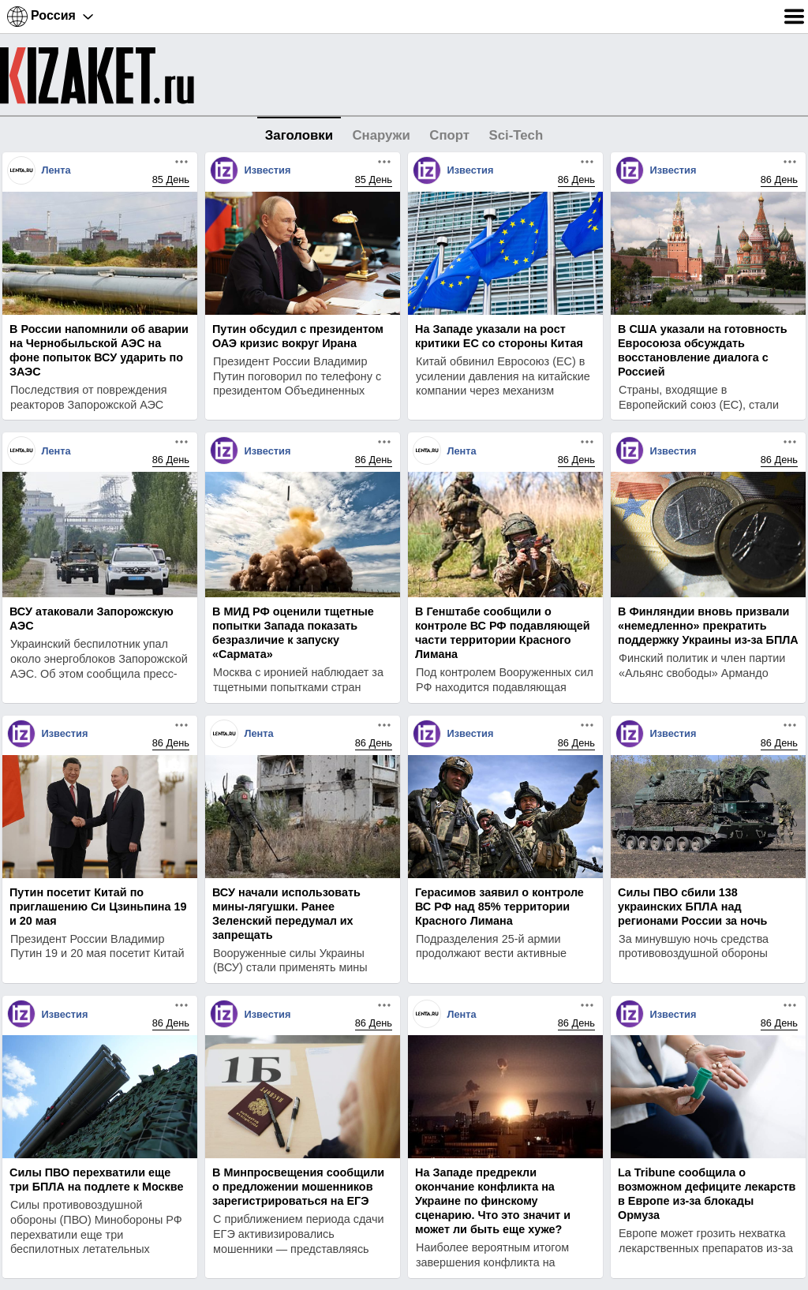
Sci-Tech (515, 135)
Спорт (449, 135)
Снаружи (381, 135)
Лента (55, 170)
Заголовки (299, 135)
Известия (267, 170)
